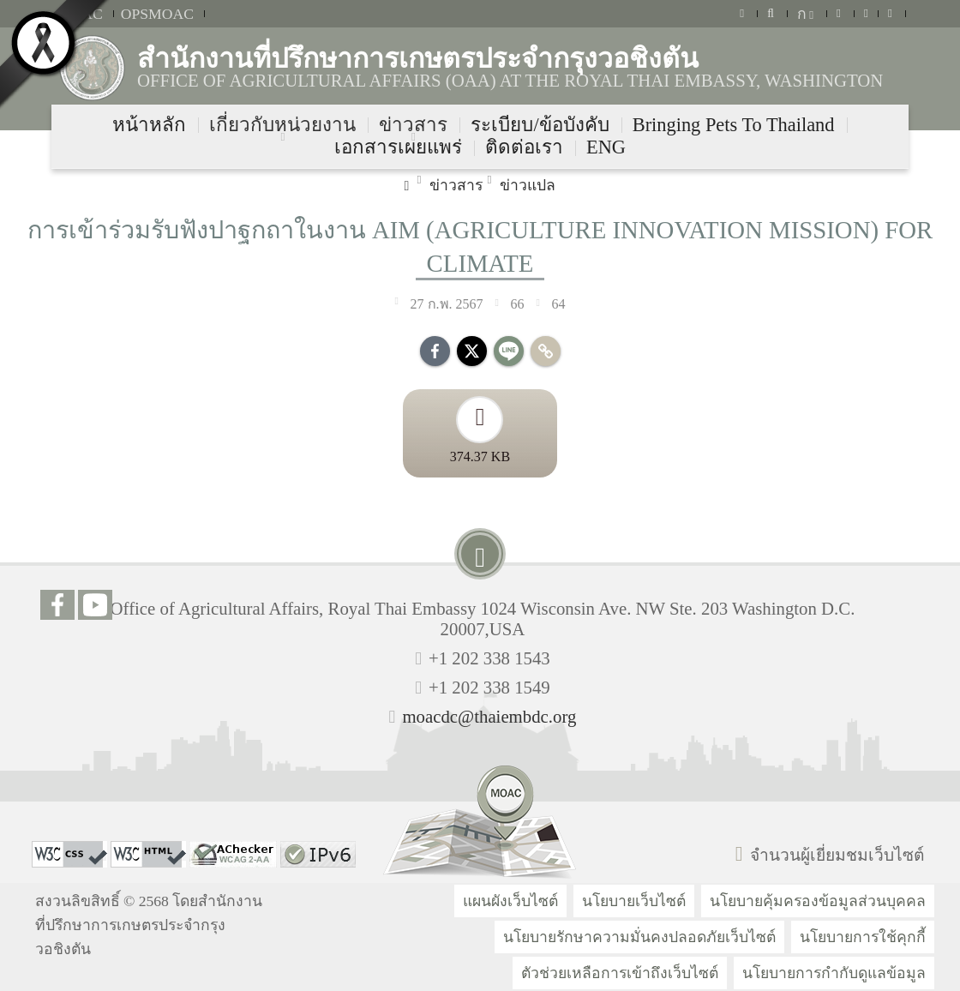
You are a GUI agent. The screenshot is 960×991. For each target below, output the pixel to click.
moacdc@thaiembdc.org (489, 716)
